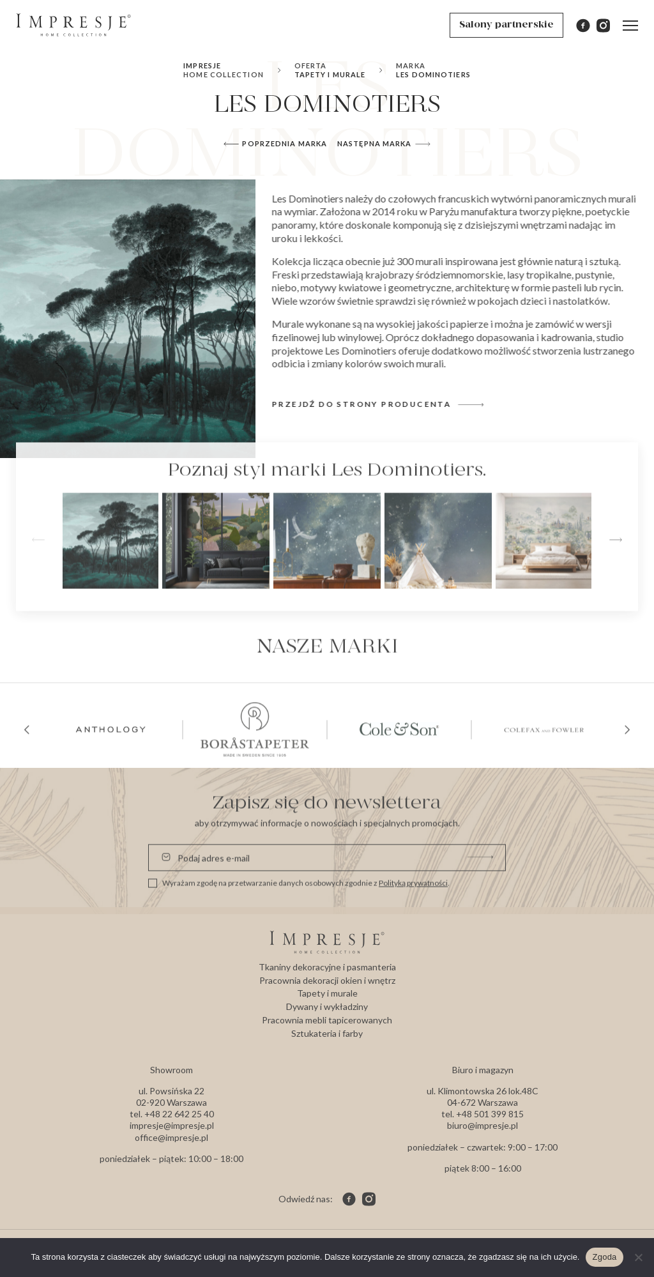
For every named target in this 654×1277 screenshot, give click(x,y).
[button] (615, 589)
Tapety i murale (330, 70)
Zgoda (604, 1257)
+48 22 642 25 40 (179, 1113)
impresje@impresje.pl (172, 1125)
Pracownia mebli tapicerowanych (327, 1019)
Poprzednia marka (275, 145)
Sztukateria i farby (327, 1033)
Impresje (223, 70)
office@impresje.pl (171, 1137)
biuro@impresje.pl (482, 1125)
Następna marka (383, 145)
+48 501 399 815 (490, 1113)
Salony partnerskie (506, 25)
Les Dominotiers (433, 70)
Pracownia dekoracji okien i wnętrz (327, 980)
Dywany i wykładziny (327, 1006)
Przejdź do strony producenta (383, 404)
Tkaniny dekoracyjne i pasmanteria (327, 966)
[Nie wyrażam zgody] (638, 1257)
